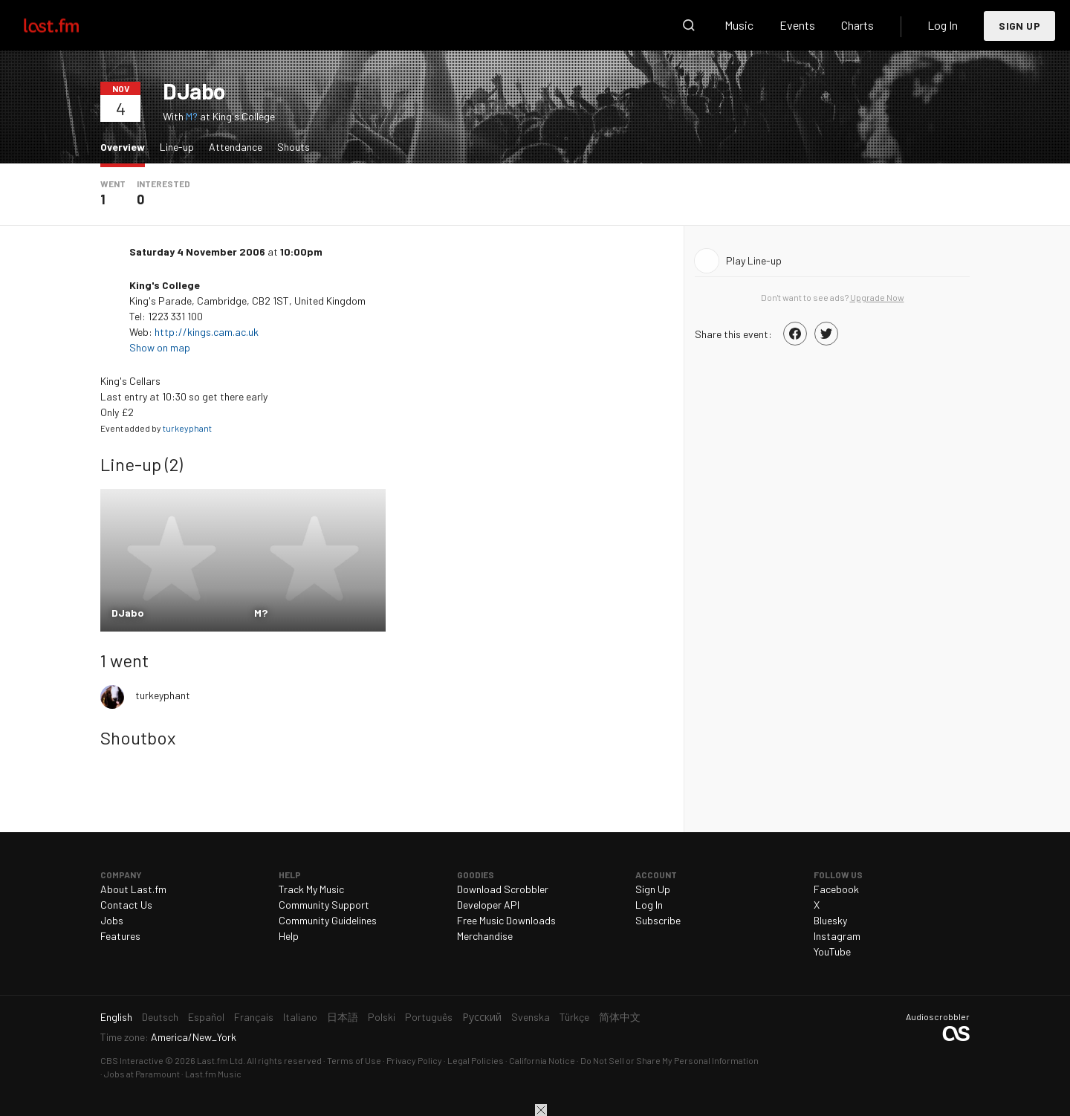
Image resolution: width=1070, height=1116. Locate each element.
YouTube (832, 951)
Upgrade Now (877, 297)
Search (689, 25)
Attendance (235, 146)
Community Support (324, 904)
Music (738, 25)
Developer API (488, 904)
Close (541, 1110)
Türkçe (574, 1016)
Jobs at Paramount (142, 1073)
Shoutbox (137, 737)
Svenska (530, 1016)
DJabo (194, 90)
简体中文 (620, 1016)
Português (429, 1016)
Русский (482, 1016)
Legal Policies (475, 1060)
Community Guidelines (328, 920)
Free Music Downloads (506, 920)
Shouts (293, 146)
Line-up (177, 146)
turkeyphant (187, 428)
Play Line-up (754, 260)
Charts (857, 25)
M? (192, 116)
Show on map (160, 347)
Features (120, 936)
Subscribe (658, 920)
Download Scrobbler (502, 889)
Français (253, 1016)
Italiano (300, 1016)
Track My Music (311, 889)
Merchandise (485, 936)
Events (797, 25)
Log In (942, 25)
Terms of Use (354, 1060)
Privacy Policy (414, 1060)
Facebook (836, 889)
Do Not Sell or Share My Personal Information (669, 1060)
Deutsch (160, 1016)
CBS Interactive (131, 1060)
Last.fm (68, 25)
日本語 (342, 1016)
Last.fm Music (213, 1073)
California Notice (542, 1060)
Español (206, 1016)
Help (289, 936)
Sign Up (1019, 25)
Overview (126, 146)
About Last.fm (133, 889)
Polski (381, 1016)
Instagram (837, 936)
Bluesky (830, 920)
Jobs (111, 920)
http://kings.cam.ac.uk (207, 331)
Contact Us (126, 904)
